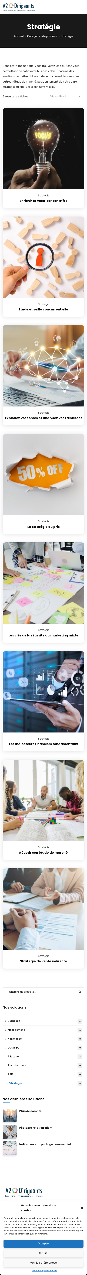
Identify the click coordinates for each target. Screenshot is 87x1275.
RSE (45, 1074)
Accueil (19, 36)
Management (45, 1030)
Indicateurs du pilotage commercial (45, 1144)
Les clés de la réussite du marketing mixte (43, 635)
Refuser (43, 1253)
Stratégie (43, 195)
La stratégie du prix (43, 527)
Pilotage (45, 1056)
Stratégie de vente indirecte (43, 961)
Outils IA (45, 1048)
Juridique (45, 1021)
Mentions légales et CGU (44, 1270)
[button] (81, 1208)
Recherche (79, 991)
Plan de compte (30, 1111)
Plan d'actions (45, 1065)
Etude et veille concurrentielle (43, 309)
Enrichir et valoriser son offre (44, 201)
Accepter (44, 1243)
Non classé (45, 1039)
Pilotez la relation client (35, 1128)
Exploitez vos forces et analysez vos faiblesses (43, 418)
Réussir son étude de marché (43, 852)
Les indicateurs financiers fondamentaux (43, 744)
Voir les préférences (43, 1263)
